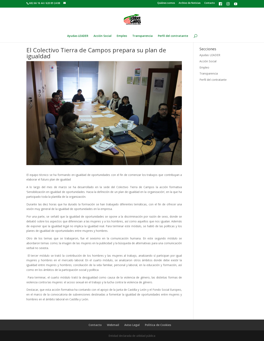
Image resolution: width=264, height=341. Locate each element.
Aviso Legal (132, 325)
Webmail (113, 325)
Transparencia (142, 36)
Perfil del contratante (173, 36)
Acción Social (103, 36)
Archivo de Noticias (190, 3)
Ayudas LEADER (77, 36)
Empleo (122, 36)
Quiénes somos (166, 3)
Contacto (209, 3)
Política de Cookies (158, 325)
